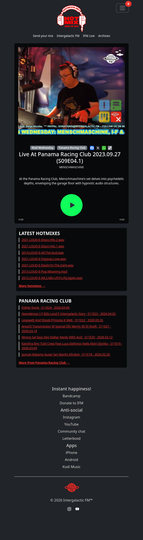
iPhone (71, 452)
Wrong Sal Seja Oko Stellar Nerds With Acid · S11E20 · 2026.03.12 (67, 337)
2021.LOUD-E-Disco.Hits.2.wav (43, 240)
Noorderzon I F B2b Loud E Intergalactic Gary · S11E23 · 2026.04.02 (69, 314)
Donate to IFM (71, 403)
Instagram (71, 417)
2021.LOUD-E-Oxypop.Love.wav (44, 259)
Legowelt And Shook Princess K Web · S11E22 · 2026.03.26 (62, 320)
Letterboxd (71, 438)
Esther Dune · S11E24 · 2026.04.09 (46, 307)
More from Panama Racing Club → (44, 363)
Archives (104, 36)
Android (71, 459)
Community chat (71, 431)
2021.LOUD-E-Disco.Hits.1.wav (43, 246)
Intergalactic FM (68, 36)
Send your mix (43, 36)
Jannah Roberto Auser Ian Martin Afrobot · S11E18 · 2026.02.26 (66, 354)
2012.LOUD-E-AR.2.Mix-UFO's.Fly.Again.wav (52, 278)
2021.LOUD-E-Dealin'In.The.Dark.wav (47, 265)
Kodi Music (71, 466)
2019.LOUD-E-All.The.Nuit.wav (43, 253)
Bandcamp (72, 395)
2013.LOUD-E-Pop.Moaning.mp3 (44, 271)
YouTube (71, 424)
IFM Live (89, 36)
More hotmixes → (32, 286)
